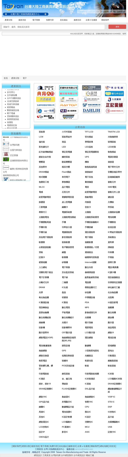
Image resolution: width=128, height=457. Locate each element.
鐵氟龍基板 (113, 361)
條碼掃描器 (90, 272)
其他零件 (43, 167)
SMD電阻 (112, 187)
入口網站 (43, 267)
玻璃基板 (112, 142)
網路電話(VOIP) (46, 338)
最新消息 (22, 20)
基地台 (111, 351)
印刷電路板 (44, 374)
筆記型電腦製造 (92, 152)
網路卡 (111, 333)
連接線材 (89, 172)
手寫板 (111, 257)
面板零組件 (67, 137)
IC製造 (65, 302)
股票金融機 (44, 312)
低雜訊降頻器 (68, 356)
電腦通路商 (67, 232)
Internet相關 (90, 262)
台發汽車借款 (12, 152)
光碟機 (88, 317)
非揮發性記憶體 (115, 282)
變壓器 (42, 162)
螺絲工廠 (90, 455)
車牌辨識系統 (13, 121)
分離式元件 (44, 282)
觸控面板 (66, 157)
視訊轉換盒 (44, 307)
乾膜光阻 (89, 361)
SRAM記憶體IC (46, 389)
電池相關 (112, 217)
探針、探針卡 (45, 384)
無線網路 (43, 351)
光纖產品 (89, 356)
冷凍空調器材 (13, 103)
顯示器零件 (44, 333)
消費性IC (89, 422)
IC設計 (88, 417)
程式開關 (43, 177)
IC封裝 (111, 374)
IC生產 (65, 287)
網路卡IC (43, 397)
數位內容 (89, 267)
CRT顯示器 (67, 333)
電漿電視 (89, 328)
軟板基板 (112, 366)
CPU (87, 407)
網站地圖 (104, 446)
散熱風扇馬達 (91, 167)
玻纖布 (65, 361)
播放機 (111, 317)
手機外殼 (43, 227)
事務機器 (66, 182)
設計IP (42, 432)
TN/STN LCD (114, 132)
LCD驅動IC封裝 (115, 379)
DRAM (42, 287)
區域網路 (112, 346)
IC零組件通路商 (115, 232)
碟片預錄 (89, 322)
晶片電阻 (66, 187)
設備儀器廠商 (114, 177)
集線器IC (66, 397)
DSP (110, 407)
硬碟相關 (43, 262)
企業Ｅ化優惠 (91, 20)
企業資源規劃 (45, 247)
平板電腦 (66, 312)
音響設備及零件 (115, 172)
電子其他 (89, 177)
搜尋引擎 (112, 262)
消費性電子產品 (46, 272)
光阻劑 (111, 297)
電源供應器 (113, 157)
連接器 (111, 162)
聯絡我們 (105, 20)
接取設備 (66, 346)
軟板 (87, 366)
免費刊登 (50, 20)
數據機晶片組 (68, 407)
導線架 (65, 384)
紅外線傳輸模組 (46, 152)
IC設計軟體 (67, 417)
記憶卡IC (112, 432)
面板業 (42, 132)
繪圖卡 (65, 207)
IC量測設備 (44, 302)
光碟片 (65, 322)
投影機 (42, 328)
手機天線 (43, 232)
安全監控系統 (68, 272)
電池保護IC (67, 412)
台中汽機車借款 (14, 100)
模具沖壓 (66, 167)
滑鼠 (41, 252)
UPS (87, 157)
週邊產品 (89, 252)
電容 (87, 187)
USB (110, 427)
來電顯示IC (67, 402)
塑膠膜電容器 (68, 197)
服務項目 (77, 20)
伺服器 (88, 202)
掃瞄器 (111, 247)
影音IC (65, 432)
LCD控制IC (44, 427)
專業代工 (43, 212)
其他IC (42, 417)
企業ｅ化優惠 (84, 446)
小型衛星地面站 (92, 351)
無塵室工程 (44, 182)
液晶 (64, 142)
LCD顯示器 (90, 333)
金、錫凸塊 (67, 379)
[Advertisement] (64, 54)
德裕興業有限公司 (11, 178)
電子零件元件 (114, 167)
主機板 (111, 202)
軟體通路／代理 (92, 247)
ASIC (87, 432)
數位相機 (112, 312)
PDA (87, 302)
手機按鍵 (89, 227)
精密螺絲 (11, 109)
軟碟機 (65, 257)
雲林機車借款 (13, 118)
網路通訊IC (44, 422)
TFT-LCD (89, 132)
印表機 (111, 252)
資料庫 (111, 242)
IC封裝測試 (90, 379)
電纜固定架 (12, 127)
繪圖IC (42, 407)
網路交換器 (44, 356)
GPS (64, 351)
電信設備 (112, 338)
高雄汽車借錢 (13, 106)
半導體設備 (90, 297)
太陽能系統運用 (92, 217)
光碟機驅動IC (114, 422)
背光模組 (89, 137)
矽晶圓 (88, 292)
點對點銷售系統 (92, 277)
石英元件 (66, 192)
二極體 (65, 282)
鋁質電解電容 (91, 192)
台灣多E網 (11, 147)
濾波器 (111, 197)
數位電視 (66, 307)
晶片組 (111, 417)
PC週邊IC (66, 427)
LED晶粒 (89, 147)
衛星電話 (43, 361)
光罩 (41, 292)
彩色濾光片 (44, 147)
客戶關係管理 (68, 247)
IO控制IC (112, 412)
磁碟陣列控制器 (92, 257)
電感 (41, 192)
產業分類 (8, 20)
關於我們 (17, 446)
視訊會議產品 (114, 277)
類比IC (88, 412)
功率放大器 (67, 227)
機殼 (87, 162)
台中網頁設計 (80, 455)
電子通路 (89, 237)
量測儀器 (89, 182)
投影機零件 (67, 328)
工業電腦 (43, 207)
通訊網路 (89, 338)
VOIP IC (111, 397)
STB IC (111, 402)
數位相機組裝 (45, 317)
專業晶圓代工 (91, 287)
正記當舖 (10, 157)
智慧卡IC (89, 402)
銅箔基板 (66, 374)
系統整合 (112, 237)
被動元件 (112, 182)
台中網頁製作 (67, 455)
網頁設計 (38, 455)
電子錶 (65, 277)
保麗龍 (10, 124)
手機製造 (112, 222)
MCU (87, 427)
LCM (41, 137)
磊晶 (64, 292)
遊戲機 (111, 307)
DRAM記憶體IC (115, 384)
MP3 (87, 307)
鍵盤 (64, 252)
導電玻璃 (89, 142)
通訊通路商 (90, 232)
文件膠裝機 (12, 97)
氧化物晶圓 (44, 297)
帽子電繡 (11, 115)
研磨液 (65, 297)
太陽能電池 (44, 217)
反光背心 (11, 94)
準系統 (111, 207)
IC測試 (42, 379)
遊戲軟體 (89, 242)
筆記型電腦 (67, 152)
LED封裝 (112, 147)
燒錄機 (42, 322)
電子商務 (36, 20)
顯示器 (111, 322)
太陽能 (88, 212)
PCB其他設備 (68, 366)
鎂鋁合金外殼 (45, 157)
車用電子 (66, 177)
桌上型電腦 (67, 202)
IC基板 (88, 384)
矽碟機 (65, 262)
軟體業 (42, 242)
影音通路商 (67, 237)
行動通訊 (112, 356)
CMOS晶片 (44, 437)
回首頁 (112, 446)
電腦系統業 (67, 212)
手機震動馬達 (45, 222)
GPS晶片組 (44, 402)
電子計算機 (44, 277)
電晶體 (88, 282)
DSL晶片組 (90, 389)
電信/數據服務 (45, 346)
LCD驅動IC (67, 422)
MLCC (42, 187)
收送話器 (112, 227)
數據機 (88, 346)
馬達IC (42, 412)
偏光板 (42, 142)
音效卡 (88, 207)
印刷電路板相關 (92, 374)
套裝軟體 (66, 242)
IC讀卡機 (112, 272)
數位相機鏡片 (68, 317)
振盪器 (42, 202)
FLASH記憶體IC (69, 389)
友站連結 (64, 20)
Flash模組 (66, 172)
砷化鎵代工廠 (114, 287)
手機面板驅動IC (92, 222)
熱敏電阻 (89, 197)
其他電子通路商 (46, 237)
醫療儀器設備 (13, 112)
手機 (64, 222)
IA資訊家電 (113, 302)
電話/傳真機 (113, 267)
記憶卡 (42, 257)
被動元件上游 (114, 192)
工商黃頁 (46, 455)
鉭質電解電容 (45, 197)
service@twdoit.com (84, 449)
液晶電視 (112, 328)
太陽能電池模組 (69, 217)
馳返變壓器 (67, 162)
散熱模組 (112, 152)
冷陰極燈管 (113, 137)
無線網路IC (90, 397)
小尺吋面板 (67, 132)
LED (64, 147)
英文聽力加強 (13, 91)
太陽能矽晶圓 (114, 212)
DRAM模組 (44, 172)
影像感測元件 (91, 312)
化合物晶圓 (113, 292)
